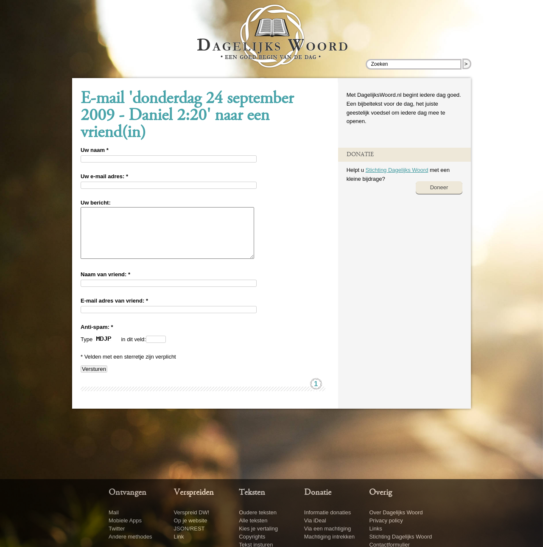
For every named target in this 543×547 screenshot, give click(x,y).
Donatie (317, 492)
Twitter (117, 528)
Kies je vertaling (258, 528)
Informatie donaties (327, 512)
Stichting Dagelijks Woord (396, 170)
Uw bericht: (96, 202)
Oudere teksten (258, 512)
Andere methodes (130, 536)
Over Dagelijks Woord (396, 512)
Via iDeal (315, 520)
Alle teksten (253, 520)
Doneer (439, 187)
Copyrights (252, 536)
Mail (114, 512)
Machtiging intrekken (329, 536)
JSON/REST (189, 528)
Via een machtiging (327, 528)
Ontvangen (127, 492)
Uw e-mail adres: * (104, 176)
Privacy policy (386, 520)
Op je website (190, 520)
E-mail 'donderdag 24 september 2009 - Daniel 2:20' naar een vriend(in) (187, 116)
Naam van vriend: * (105, 284)
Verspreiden (194, 492)
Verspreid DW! (192, 512)
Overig (380, 492)
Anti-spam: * (97, 337)
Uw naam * (95, 150)
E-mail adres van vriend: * (114, 311)
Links (375, 528)
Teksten (252, 492)
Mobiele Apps (125, 520)
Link (179, 536)
